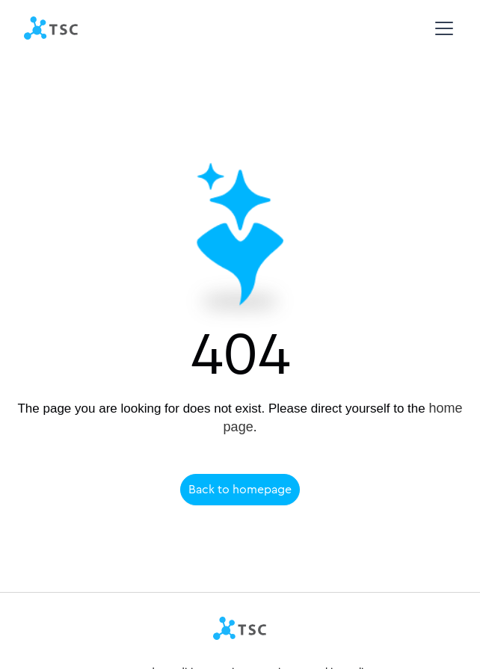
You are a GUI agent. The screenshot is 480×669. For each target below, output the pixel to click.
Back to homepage (240, 489)
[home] (51, 28)
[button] (441, 28)
